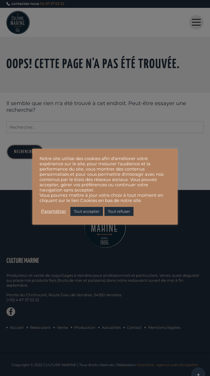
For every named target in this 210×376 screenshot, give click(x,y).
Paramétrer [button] (53, 211)
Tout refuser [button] (119, 211)
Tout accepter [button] (86, 211)
